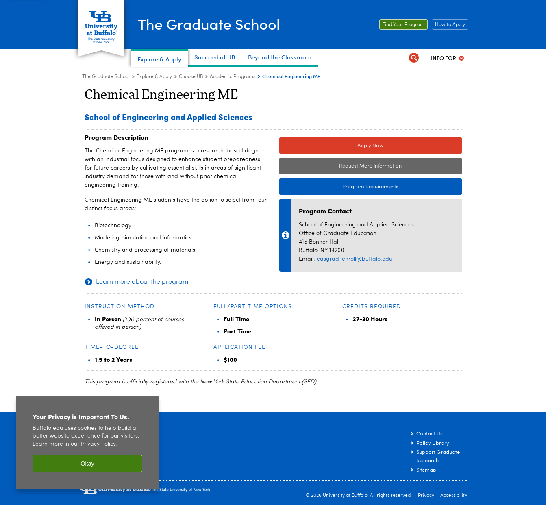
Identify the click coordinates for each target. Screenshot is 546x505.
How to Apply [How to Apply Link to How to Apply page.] (448, 25)
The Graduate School (209, 23)
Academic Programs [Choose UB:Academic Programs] (232, 76)
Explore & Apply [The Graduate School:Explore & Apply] (154, 76)
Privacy (426, 495)
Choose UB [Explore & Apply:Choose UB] (191, 76)
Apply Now (370, 145)
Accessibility (453, 495)
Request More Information (370, 166)
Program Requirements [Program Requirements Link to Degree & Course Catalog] (339, 187)
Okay (87, 463)
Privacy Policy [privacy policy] (98, 444)
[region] (87, 442)
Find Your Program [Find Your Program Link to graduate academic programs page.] (401, 25)
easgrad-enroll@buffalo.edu (354, 259)
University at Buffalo (345, 495)
